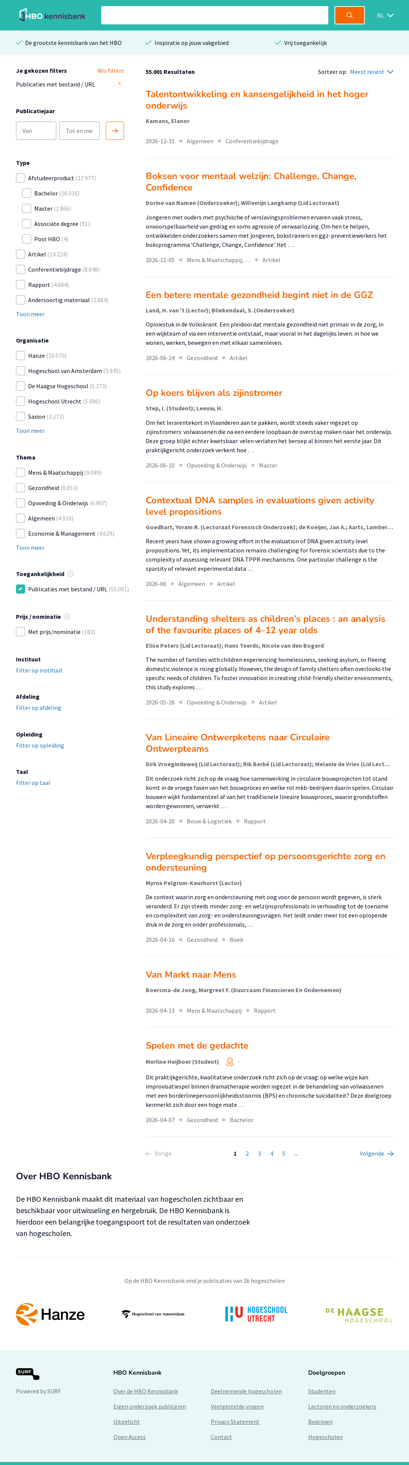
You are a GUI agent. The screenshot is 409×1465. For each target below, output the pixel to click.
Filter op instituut (39, 670)
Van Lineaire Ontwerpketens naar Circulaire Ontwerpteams (238, 743)
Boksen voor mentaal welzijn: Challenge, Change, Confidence (251, 182)
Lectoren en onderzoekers (342, 1406)
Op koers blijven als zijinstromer (214, 393)
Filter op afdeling (38, 707)
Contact (221, 1437)
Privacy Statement (235, 1421)
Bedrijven (320, 1421)
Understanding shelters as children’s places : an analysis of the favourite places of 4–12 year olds (265, 624)
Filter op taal (33, 782)
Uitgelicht (126, 1421)
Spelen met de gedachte (197, 1045)
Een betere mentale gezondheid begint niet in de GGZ (259, 295)
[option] (204, 1314)
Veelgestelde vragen (237, 1406)
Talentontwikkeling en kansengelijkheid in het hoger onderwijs (257, 100)
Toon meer (30, 314)
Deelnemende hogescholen (246, 1391)
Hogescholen (325, 1437)
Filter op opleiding (40, 745)
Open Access (129, 1437)
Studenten (322, 1391)
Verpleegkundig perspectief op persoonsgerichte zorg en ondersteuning (265, 862)
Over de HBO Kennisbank (145, 1391)
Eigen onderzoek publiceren (149, 1406)
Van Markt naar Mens (191, 975)
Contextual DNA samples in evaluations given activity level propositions (260, 506)
